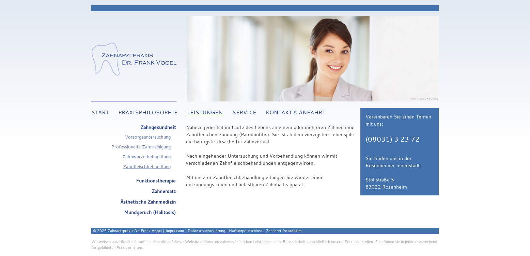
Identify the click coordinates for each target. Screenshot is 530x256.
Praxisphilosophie (147, 112)
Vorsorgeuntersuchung (148, 137)
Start (100, 112)
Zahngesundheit (158, 127)
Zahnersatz (164, 191)
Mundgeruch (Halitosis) (150, 212)
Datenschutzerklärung (206, 230)
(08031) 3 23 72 (392, 139)
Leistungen (205, 112)
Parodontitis (254, 134)
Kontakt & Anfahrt (295, 112)
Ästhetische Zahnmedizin (148, 201)
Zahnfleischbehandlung (147, 167)
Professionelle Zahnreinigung (141, 147)
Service (244, 112)
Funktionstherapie (156, 180)
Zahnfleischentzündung (212, 134)
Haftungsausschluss (245, 230)
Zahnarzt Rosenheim (283, 230)
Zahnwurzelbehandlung (146, 157)
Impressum (175, 230)
